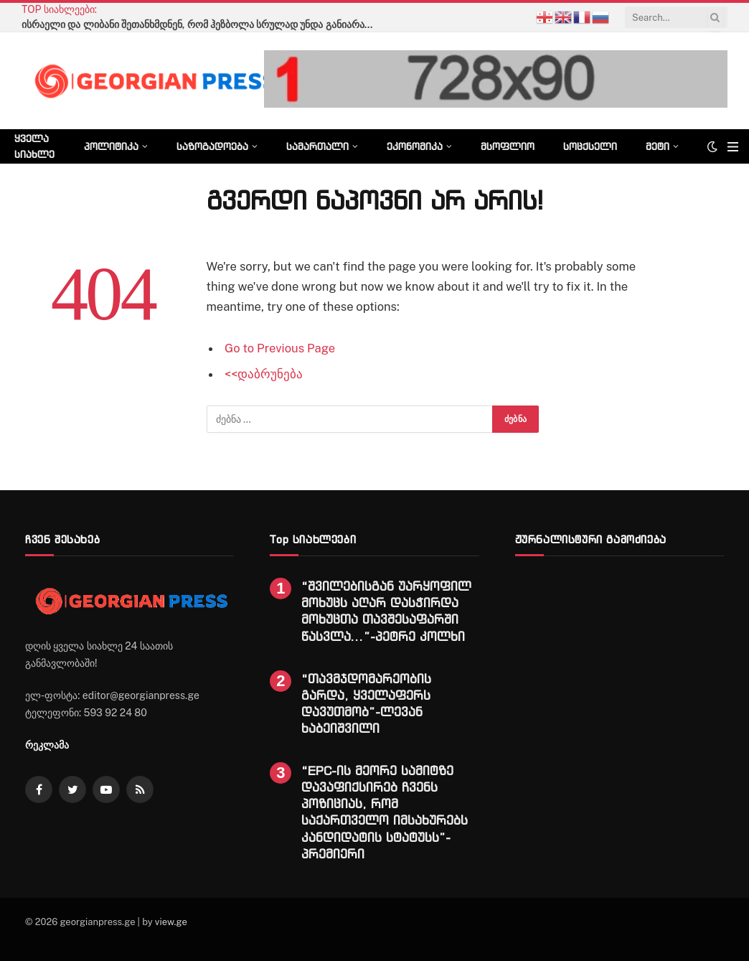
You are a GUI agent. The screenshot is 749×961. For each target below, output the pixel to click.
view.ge (171, 922)
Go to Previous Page (280, 348)
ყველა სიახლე (34, 146)
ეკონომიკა (415, 146)
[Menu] (732, 147)
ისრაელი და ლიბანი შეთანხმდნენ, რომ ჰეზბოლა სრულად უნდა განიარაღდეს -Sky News (201, 24)
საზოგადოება (212, 146)
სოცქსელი (590, 146)
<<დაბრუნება (264, 374)
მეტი (657, 146)
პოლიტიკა (111, 146)
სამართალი (317, 146)
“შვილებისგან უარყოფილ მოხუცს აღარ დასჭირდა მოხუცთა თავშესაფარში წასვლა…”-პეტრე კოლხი (386, 610)
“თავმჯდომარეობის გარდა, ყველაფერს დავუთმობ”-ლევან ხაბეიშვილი (366, 703)
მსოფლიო (507, 146)
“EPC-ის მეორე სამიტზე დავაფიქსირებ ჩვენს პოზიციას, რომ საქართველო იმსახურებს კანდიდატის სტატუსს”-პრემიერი (384, 812)
